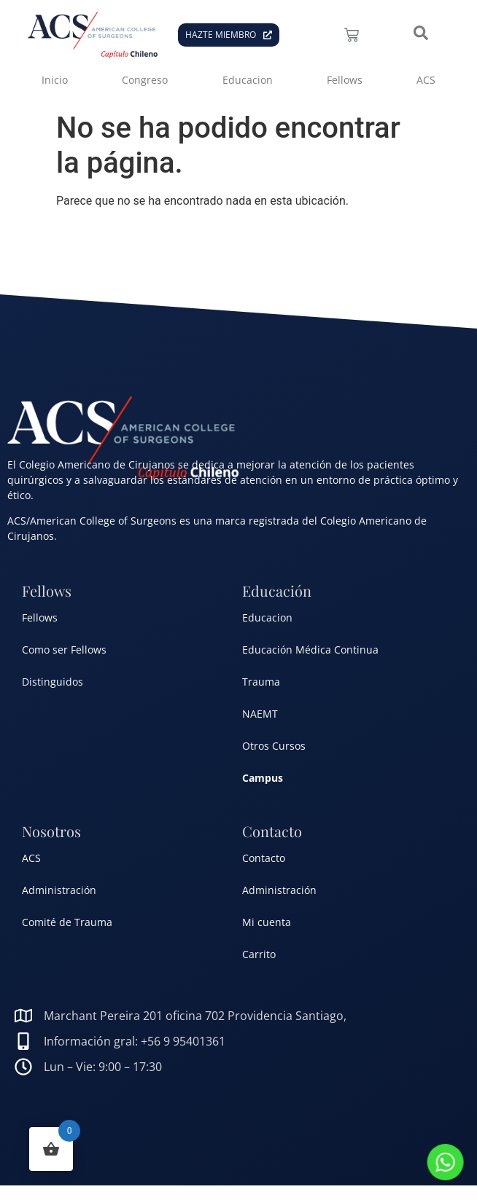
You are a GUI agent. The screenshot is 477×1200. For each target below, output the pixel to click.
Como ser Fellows (64, 649)
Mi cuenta (266, 922)
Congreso (145, 80)
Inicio (55, 80)
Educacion (247, 80)
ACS (425, 80)
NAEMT (260, 714)
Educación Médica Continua (310, 649)
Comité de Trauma (67, 922)
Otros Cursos (274, 746)
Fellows (344, 80)
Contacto (263, 858)
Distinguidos (52, 682)
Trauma (261, 682)
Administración (59, 890)
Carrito (259, 954)
